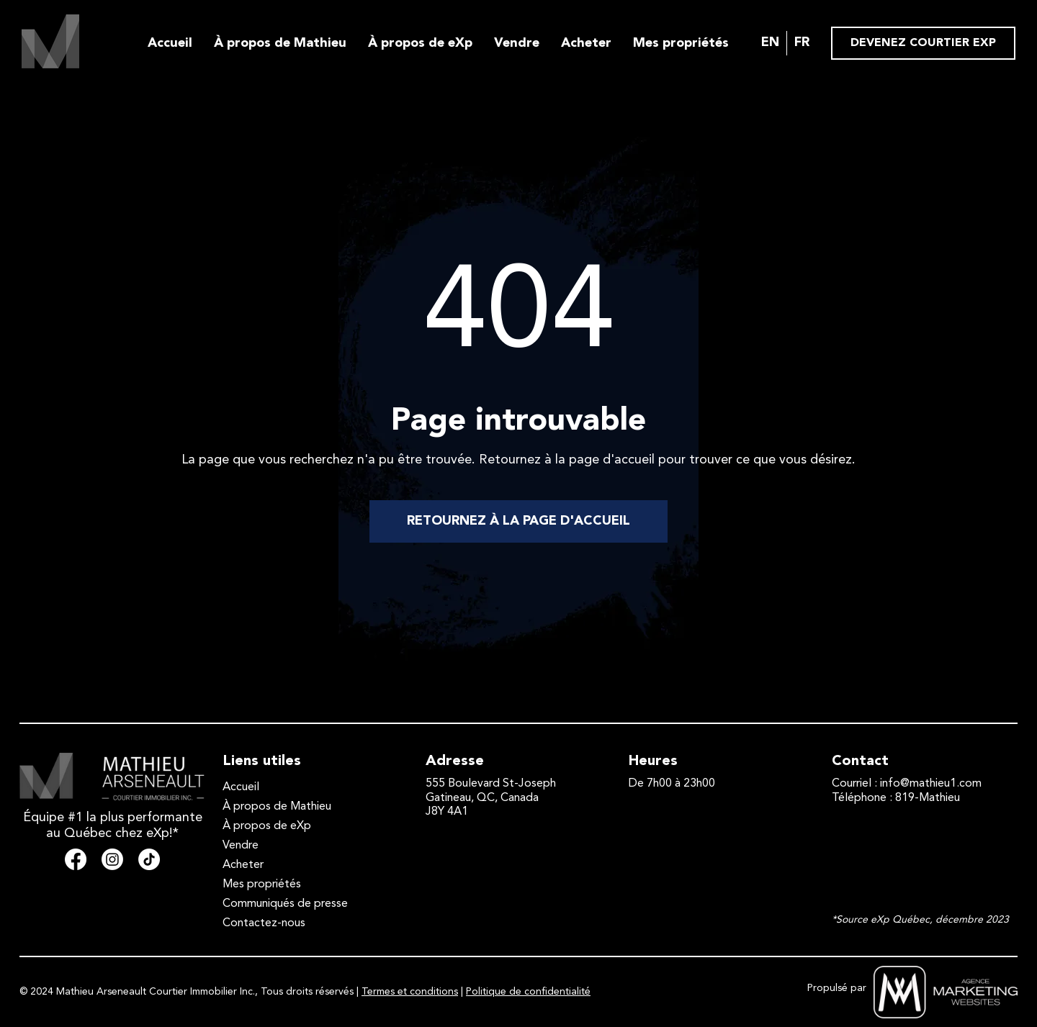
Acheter (586, 43)
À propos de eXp (420, 43)
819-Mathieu (927, 798)
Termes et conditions (410, 992)
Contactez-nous (264, 923)
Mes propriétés (681, 43)
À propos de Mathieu (280, 43)
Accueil (170, 43)
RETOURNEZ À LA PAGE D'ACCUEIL (518, 521)
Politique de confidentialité (528, 992)
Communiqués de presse (285, 904)
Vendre (516, 43)
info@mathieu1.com (931, 784)
